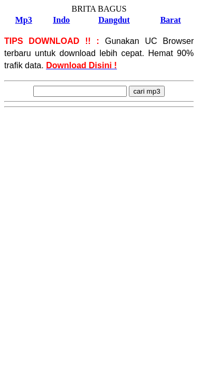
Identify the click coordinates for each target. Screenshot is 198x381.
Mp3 (23, 19)
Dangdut (114, 19)
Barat (170, 19)
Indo (61, 19)
